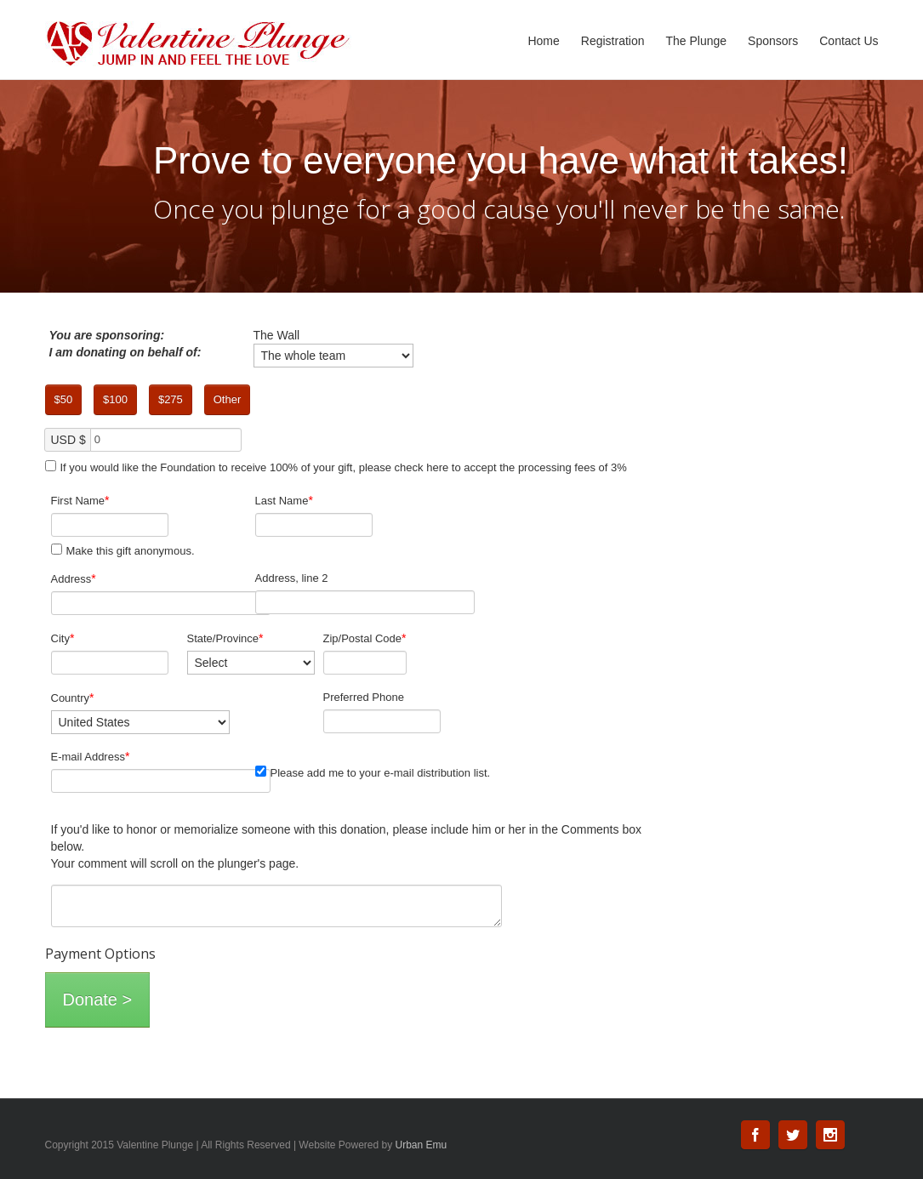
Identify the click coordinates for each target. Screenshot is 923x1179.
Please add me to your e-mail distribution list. (373, 772)
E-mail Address (90, 756)
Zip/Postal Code (365, 638)
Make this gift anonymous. (123, 550)
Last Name (284, 500)
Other (228, 399)
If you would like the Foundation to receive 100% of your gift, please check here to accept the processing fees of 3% (336, 467)
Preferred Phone (363, 697)
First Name (80, 500)
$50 (63, 399)
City (63, 638)
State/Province (225, 638)
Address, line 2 (291, 578)
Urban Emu (421, 1145)
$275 (170, 399)
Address (73, 578)
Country (72, 697)
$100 (115, 399)
